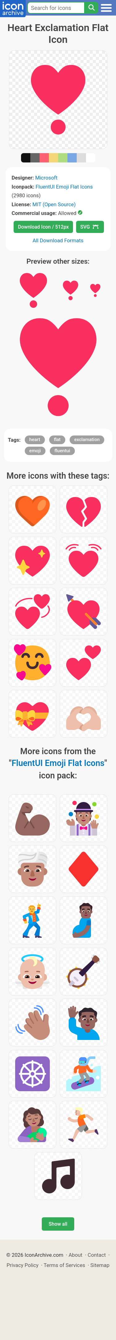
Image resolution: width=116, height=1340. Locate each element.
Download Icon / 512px (43, 227)
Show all (58, 1224)
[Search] (91, 8)
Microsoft (46, 178)
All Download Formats (58, 240)
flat (57, 439)
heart (34, 439)
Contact (97, 1255)
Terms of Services (64, 1265)
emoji (35, 451)
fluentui (62, 451)
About (76, 1255)
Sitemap (100, 1265)
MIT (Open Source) (54, 204)
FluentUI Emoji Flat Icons (64, 187)
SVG (89, 227)
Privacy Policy (22, 1265)
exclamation (87, 439)
